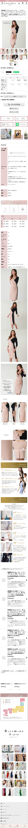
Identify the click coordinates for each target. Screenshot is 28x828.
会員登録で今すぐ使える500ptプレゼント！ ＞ (14, 0)
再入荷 (18, 80)
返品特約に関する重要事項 (7, 99)
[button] (2, 3)
